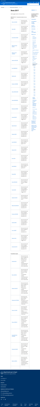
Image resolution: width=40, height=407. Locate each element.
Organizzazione (3, 386)
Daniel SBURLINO (14, 182)
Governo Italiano (3, 0)
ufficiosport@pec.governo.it (7, 393)
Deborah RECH (14, 149)
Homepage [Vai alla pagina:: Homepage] (2, 7)
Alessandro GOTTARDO (15, 300)
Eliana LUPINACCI (14, 322)
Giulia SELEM (14, 189)
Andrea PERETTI (14, 117)
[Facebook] (33, 2)
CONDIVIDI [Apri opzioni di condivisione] (34, 10)
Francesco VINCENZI (15, 214)
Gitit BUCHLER (14, 261)
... (5, 7)
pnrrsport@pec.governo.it (9, 395)
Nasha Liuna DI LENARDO (14, 53)
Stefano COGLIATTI (15, 288)
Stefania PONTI (14, 134)
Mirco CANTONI (14, 274)
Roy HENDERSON (14, 68)
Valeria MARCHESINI (15, 91)
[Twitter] (35, 2)
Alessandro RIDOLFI (15, 349)
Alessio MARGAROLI (15, 100)
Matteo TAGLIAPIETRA (15, 205)
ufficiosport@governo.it (5, 391)
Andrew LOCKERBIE (15, 83)
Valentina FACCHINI (15, 60)
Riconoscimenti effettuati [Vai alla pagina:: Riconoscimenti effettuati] (14, 7)
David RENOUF (14, 166)
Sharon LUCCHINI (14, 310)
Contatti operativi (4, 384)
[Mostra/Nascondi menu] (1, 3)
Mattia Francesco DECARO (14, 46)
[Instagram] (36, 2)
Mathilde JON (14, 76)
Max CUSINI (13, 29)
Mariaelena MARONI (15, 108)
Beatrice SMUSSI (14, 361)
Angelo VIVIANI (14, 222)
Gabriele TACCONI (14, 197)
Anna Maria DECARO (15, 37)
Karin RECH (13, 158)
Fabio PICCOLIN (14, 125)
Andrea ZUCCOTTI (14, 246)
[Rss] (38, 2)
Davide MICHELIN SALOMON (14, 336)
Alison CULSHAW (14, 22)
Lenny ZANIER (14, 230)
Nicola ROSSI (14, 174)
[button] (34, 19)
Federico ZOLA (14, 238)
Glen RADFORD (14, 142)
